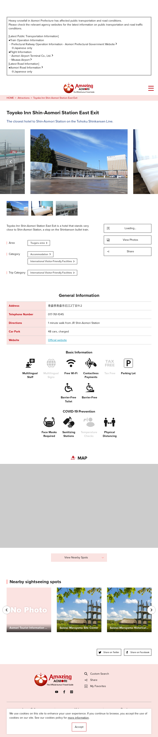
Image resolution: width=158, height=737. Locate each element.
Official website (57, 340)
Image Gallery (30, 709)
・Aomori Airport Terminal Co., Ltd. (31, 56)
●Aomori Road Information (26, 68)
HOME (10, 97)
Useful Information (101, 726)
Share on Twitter (109, 652)
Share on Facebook (137, 652)
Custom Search (97, 673)
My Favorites (95, 686)
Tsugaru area (39, 243)
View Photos (122, 240)
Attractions (24, 97)
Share (120, 251)
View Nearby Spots (84, 557)
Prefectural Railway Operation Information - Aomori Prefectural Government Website (64, 44)
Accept (79, 727)
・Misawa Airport (20, 60)
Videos (79, 709)
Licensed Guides (56, 726)
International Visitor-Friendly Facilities (52, 261)
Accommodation (40, 254)
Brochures (127, 709)
